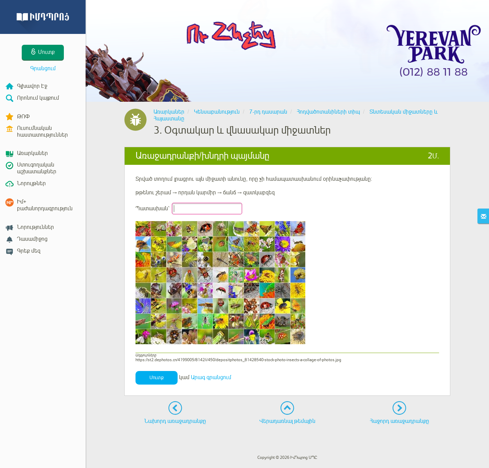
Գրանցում (43, 68)
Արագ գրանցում (211, 377)
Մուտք (156, 378)
